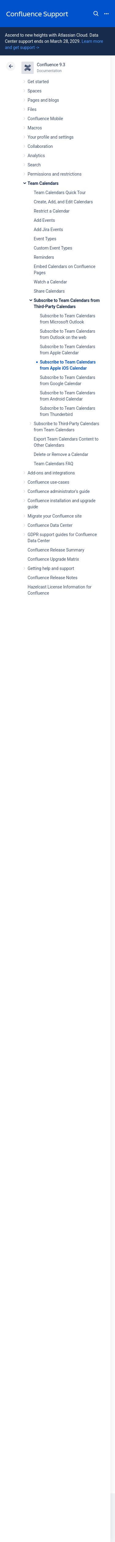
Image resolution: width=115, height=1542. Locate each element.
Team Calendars (43, 183)
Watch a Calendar (50, 281)
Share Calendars (49, 291)
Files (32, 109)
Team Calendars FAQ (53, 463)
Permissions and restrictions (55, 174)
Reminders (44, 257)
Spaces (34, 90)
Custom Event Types (53, 248)
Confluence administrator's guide (59, 491)
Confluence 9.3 (51, 64)
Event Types (45, 238)
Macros (35, 127)
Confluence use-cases (48, 482)
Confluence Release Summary (56, 549)
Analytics (36, 155)
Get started (38, 81)
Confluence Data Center (50, 525)
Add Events (44, 220)
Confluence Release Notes (52, 577)
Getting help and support (51, 568)
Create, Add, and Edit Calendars (63, 201)
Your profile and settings (51, 137)
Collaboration (40, 146)
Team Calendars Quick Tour (60, 192)
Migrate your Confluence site (55, 516)
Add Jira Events (48, 229)
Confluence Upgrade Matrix (53, 559)
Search (96, 13)
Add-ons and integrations (51, 472)
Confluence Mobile (45, 118)
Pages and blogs (43, 100)
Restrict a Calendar (52, 211)
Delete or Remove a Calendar (61, 454)
